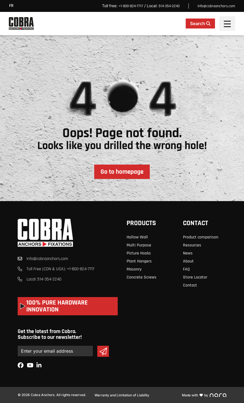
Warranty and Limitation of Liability (122, 395)
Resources (192, 245)
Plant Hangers (139, 261)
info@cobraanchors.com (216, 6)
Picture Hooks (139, 253)
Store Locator (195, 277)
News (188, 253)
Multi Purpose (139, 245)
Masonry (134, 269)
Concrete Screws (141, 277)
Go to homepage (122, 172)
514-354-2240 (169, 6)
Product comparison (200, 237)
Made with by (204, 395)
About (188, 261)
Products (141, 223)
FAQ (186, 269)
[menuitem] (12, 6)
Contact (195, 223)
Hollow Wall (137, 237)
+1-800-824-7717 (131, 6)
